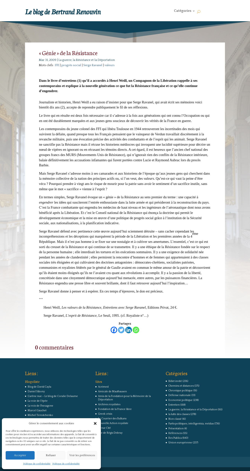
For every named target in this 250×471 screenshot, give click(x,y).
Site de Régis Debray (110, 432)
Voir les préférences (82, 455)
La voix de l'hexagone (40, 405)
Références (175, 433)
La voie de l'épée (38, 400)
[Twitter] (121, 330)
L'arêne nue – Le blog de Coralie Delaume (53, 396)
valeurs (110, 65)
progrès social (71, 65)
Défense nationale (179, 395)
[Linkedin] (128, 330)
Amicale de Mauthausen (112, 391)
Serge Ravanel (92, 65)
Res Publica (175, 437)
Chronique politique (180, 390)
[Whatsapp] (136, 330)
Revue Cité (104, 427)
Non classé (175, 418)
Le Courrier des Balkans (112, 418)
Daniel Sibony (36, 391)
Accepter (20, 455)
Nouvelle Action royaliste (113, 423)
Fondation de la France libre (115, 409)
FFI (57, 65)
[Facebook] (114, 330)
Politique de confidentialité (36, 464)
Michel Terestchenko (40, 415)
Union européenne (180, 442)
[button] (95, 423)
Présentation (176, 428)
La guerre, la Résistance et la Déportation (87, 60)
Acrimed (103, 386)
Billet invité (175, 381)
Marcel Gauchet (37, 410)
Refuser (51, 455)
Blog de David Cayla (39, 386)
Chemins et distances (181, 385)
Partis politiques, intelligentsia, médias (191, 423)
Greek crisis (105, 413)
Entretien (174, 404)
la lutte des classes (179, 414)
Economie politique (180, 400)
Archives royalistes (109, 404)
